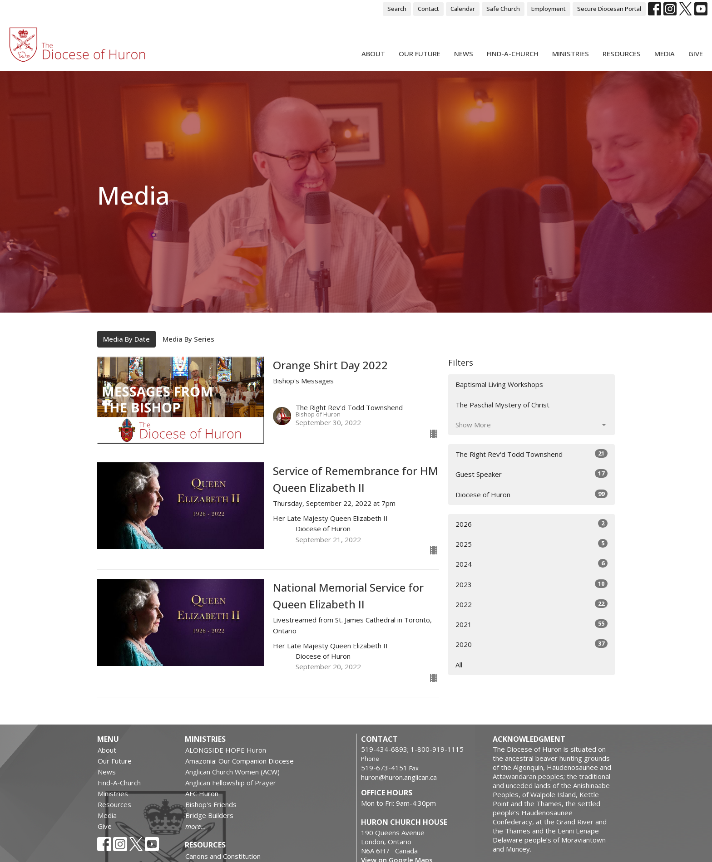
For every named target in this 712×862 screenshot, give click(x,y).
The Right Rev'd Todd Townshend (531, 454)
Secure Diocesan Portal (609, 9)
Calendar (462, 9)
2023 (531, 584)
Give (695, 53)
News (463, 53)
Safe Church (503, 9)
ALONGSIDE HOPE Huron (225, 749)
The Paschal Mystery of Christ (502, 404)
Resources (622, 53)
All (458, 664)
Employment (548, 9)
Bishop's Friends (211, 804)
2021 (531, 624)
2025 (531, 544)
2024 (531, 563)
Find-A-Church (513, 53)
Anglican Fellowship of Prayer (230, 782)
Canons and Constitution (223, 856)
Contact (428, 9)
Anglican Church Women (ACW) (232, 771)
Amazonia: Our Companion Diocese (239, 760)
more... (195, 826)
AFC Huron (201, 793)
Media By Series (188, 338)
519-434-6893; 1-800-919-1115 (412, 749)
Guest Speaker (531, 474)
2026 (531, 524)
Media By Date (126, 338)
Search (396, 9)
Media (664, 53)
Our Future (419, 53)
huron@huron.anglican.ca (399, 777)
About (373, 53)
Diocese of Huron (531, 494)
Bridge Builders (209, 815)
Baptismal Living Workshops (499, 384)
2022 (531, 604)
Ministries (570, 53)
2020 (531, 644)
